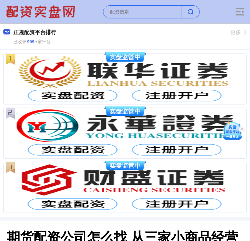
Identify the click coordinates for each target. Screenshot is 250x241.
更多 (238, 32)
